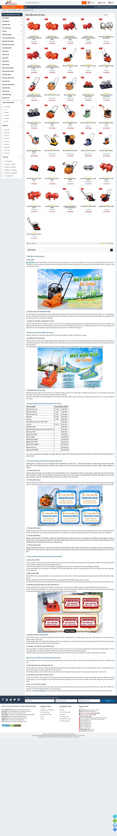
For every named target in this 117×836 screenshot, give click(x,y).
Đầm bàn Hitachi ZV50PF (106, 150)
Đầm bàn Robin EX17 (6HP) (70, 150)
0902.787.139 (89, 717)
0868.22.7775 (88, 722)
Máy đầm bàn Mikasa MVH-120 (106, 123)
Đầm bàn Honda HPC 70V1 (34, 234)
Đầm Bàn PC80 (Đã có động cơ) (106, 66)
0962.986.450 (88, 720)
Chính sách (62, 714)
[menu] (111, 250)
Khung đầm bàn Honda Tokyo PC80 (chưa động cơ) (33, 95)
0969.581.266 (87, 725)
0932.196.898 (96, 717)
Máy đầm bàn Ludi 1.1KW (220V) (52, 179)
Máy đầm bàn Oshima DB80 (106, 206)
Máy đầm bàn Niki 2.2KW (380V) (52, 207)
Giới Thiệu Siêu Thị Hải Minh (47, 710)
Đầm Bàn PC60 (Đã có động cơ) (70, 66)
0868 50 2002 (91, 731)
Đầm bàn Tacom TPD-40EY (88, 150)
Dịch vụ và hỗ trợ (64, 716)
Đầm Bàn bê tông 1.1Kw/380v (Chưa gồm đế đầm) (52, 67)
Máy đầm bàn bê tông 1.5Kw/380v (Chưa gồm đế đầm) (34, 67)
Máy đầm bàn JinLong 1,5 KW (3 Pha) (34, 123)
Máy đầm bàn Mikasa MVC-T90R (52, 123)
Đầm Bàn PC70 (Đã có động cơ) (88, 66)
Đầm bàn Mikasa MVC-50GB (88, 122)
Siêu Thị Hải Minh (39, 690)
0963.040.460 (88, 723)
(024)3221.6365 (101, 719)
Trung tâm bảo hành (65, 721)
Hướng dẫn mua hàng (65, 718)
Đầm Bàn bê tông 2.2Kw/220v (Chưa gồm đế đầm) (88, 38)
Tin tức (42, 716)
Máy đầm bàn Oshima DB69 (88, 206)
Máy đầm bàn (30, 262)
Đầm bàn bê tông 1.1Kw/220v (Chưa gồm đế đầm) (52, 38)
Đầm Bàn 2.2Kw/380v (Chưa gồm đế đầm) (106, 37)
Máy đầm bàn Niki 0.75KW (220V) (106, 179)
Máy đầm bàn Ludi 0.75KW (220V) (34, 179)
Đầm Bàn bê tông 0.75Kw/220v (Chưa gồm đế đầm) (34, 38)
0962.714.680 (94, 719)
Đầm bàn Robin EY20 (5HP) (52, 150)
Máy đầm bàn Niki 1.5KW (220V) (34, 207)
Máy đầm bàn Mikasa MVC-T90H (70, 123)
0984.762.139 (88, 726)
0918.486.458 (87, 719)
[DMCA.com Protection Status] (15, 725)
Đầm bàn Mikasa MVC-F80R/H (70, 95)
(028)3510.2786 (103, 717)
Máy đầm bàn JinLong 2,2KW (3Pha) (106, 95)
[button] (111, 2)
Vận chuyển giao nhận (46, 714)
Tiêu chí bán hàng (44, 712)
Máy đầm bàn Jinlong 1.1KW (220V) (88, 179)
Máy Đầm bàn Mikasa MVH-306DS (34, 151)
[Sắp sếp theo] (109, 15)
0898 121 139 (91, 729)
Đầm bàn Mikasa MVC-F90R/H (70, 179)
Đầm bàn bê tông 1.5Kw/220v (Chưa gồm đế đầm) (70, 38)
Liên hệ (42, 718)
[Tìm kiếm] (84, 2)
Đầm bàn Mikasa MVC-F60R (52, 95)
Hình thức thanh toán (65, 712)
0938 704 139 (87, 728)
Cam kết (62, 710)
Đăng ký (108, 700)
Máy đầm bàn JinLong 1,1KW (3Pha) (88, 95)
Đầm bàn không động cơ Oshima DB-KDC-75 (70, 207)
